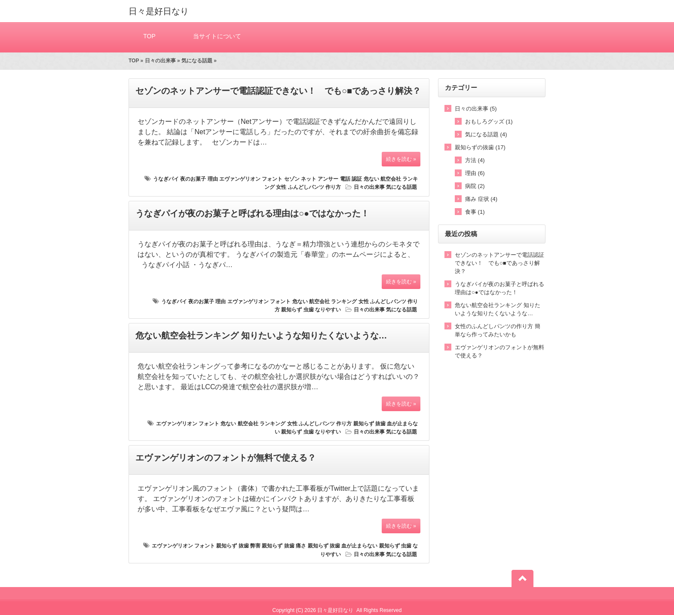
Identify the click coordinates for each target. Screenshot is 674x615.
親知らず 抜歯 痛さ (284, 546)
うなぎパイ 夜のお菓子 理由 (185, 179)
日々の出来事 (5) (476, 108)
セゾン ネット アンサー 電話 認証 (323, 179)
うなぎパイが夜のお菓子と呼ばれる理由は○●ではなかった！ (252, 213)
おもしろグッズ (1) (489, 121)
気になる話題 (196, 61)
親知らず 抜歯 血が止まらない (343, 546)
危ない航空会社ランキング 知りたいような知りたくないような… (261, 335)
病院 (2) (475, 186)
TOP (149, 36)
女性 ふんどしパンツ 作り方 (308, 187)
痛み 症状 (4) (481, 199)
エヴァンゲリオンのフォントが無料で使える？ (225, 457)
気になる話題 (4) (486, 134)
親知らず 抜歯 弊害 (238, 546)
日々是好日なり (159, 11)
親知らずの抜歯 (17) (480, 147)
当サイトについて (217, 36)
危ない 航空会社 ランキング (324, 301)
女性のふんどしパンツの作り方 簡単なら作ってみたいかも (497, 330)
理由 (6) (475, 173)
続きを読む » (401, 159)
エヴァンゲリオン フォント (250, 179)
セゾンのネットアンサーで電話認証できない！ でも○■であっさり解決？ (278, 90)
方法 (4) (475, 160)
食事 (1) (475, 212)
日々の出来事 (160, 61)
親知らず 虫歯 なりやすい (311, 310)
